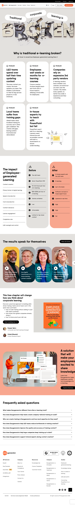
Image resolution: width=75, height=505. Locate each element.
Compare (49, 459)
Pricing (28, 5)
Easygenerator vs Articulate (51, 464)
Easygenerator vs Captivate (51, 469)
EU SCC (7, 495)
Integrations (6, 476)
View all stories (65, 241)
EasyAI (4, 463)
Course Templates (37, 466)
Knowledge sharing (66, 468)
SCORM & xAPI (6, 473)
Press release (21, 475)
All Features (6, 459)
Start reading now (11, 322)
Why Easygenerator (13, 5)
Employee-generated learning (66, 464)
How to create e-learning (65, 472)
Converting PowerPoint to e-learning (65, 482)
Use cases (20, 5)
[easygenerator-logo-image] (5, 5)
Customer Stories (36, 469)
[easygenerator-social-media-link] (59, 490)
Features (24, 5)
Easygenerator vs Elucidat (51, 485)
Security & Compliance (21, 467)
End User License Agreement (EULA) (19, 495)
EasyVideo (7, 469)
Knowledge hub (36, 463)
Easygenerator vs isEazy (51, 474)
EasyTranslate (6, 466)
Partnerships (58, 1)
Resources (35, 459)
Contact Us (20, 478)
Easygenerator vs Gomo (51, 479)
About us (71, 1)
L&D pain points (65, 476)
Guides (63, 459)
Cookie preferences (35, 495)
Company (20, 459)
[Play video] (7, 268)
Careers (64, 1)
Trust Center (21, 471)
